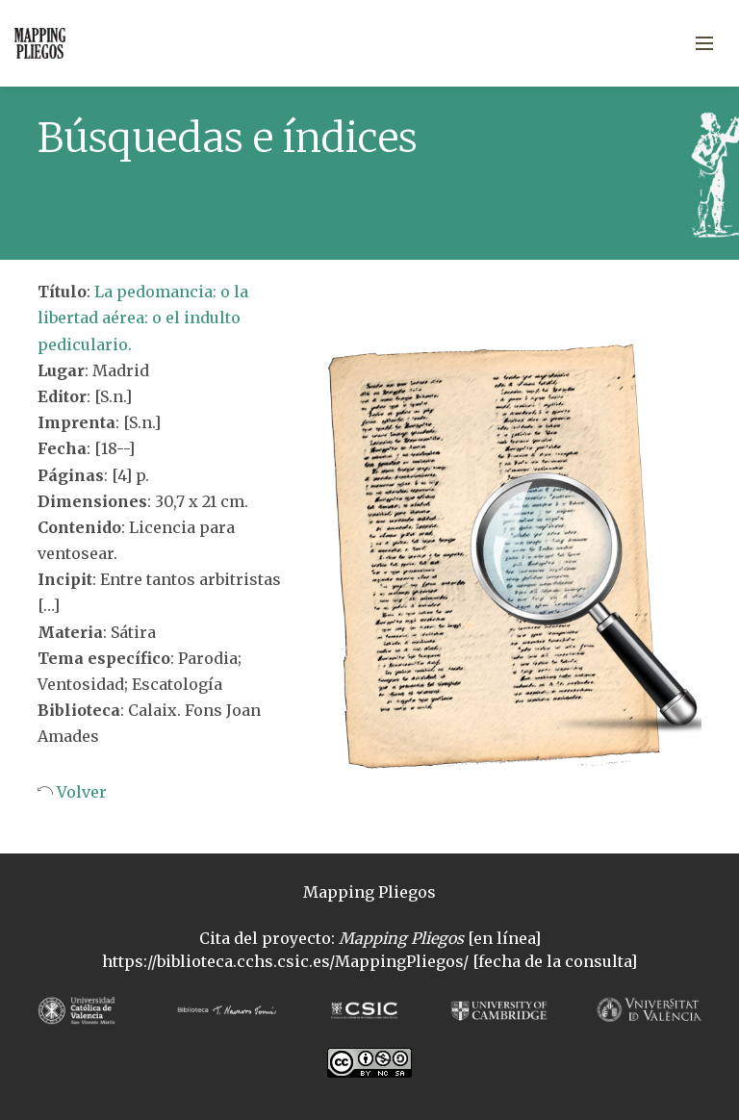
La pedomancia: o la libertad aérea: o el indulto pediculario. (143, 317)
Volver (80, 792)
